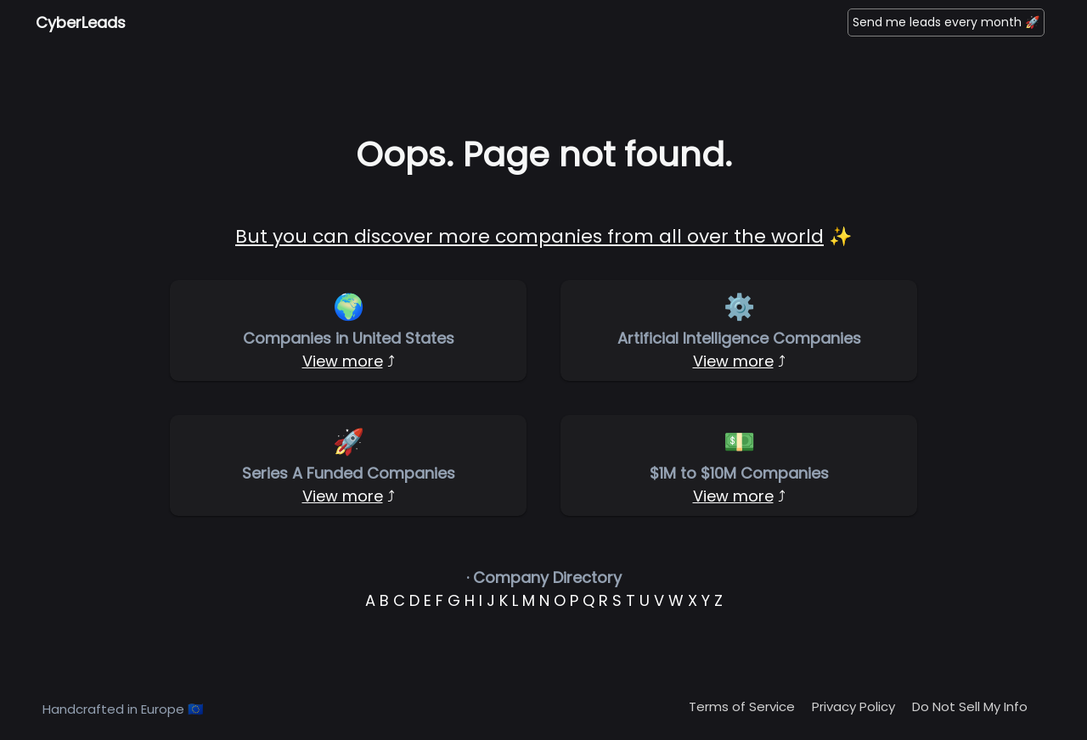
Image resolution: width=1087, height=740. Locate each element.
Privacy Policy (853, 706)
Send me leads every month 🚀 (946, 22)
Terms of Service (742, 706)
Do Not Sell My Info (970, 706)
